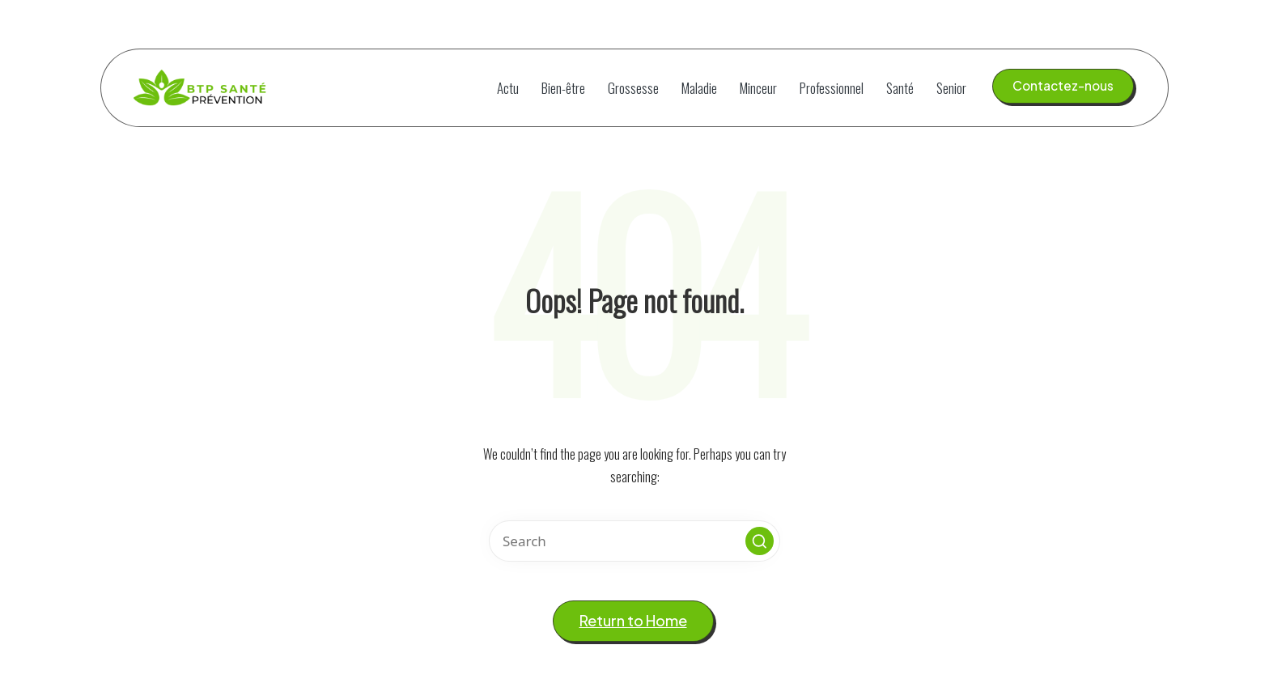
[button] (1063, 86)
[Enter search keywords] (634, 541)
